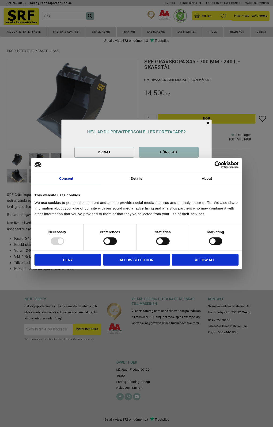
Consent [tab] (66, 178)
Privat (104, 152)
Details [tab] (136, 178)
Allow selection (137, 260)
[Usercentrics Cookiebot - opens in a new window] (218, 164)
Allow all (205, 260)
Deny (68, 260)
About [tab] (207, 178)
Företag (168, 152)
